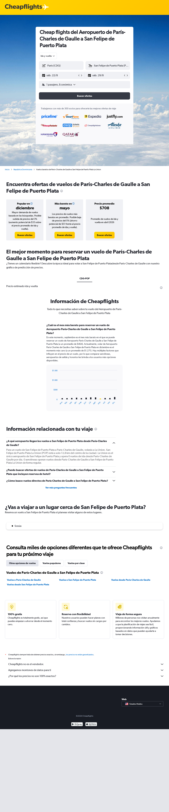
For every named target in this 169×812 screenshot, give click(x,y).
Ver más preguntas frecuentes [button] (61, 487)
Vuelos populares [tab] (52, 563)
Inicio (7, 169)
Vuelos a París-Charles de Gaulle (24, 580)
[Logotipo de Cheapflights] (23, 7)
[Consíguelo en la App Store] (91, 728)
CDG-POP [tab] (85, 278)
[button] (60, 75)
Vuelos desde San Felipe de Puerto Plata (28, 584)
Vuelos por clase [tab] (76, 563)
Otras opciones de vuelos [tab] (22, 563)
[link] (25, 235)
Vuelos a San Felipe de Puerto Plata (77, 580)
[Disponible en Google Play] (77, 728)
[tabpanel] (84, 370)
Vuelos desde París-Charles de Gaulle (130, 580)
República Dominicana (23, 169)
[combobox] (48, 56)
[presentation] (61, 190)
